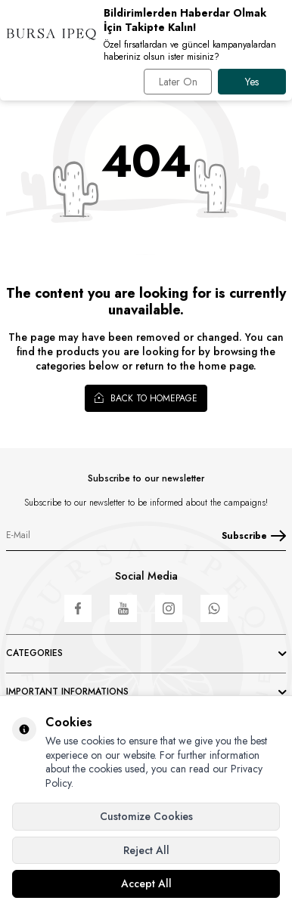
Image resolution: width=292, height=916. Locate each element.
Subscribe (254, 536)
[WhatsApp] (214, 608)
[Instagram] (168, 608)
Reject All (146, 850)
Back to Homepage (146, 397)
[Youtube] (123, 608)
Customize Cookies (146, 816)
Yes (252, 81)
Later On (178, 81)
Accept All (146, 883)
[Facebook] (78, 608)
